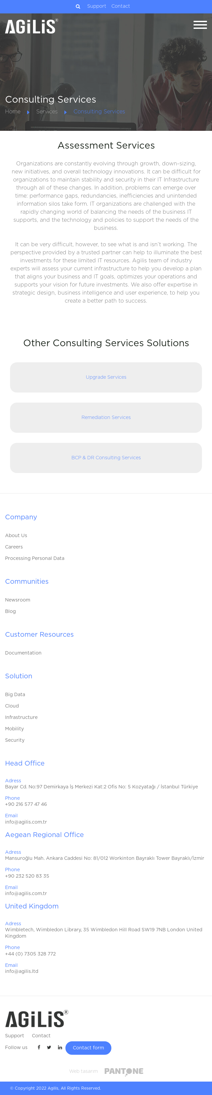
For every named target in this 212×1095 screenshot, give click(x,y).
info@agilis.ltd (21, 971)
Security (14, 740)
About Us (16, 535)
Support (96, 6)
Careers (14, 547)
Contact (120, 6)
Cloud (12, 706)
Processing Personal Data (34, 558)
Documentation (23, 653)
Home (12, 111)
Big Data (15, 694)
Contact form (88, 1048)
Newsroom (17, 600)
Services (47, 111)
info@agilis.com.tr (26, 822)
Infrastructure (21, 717)
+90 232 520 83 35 (27, 876)
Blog (10, 611)
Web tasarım (83, 1071)
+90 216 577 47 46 (26, 804)
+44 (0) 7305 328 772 (30, 954)
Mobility (14, 729)
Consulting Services (99, 111)
